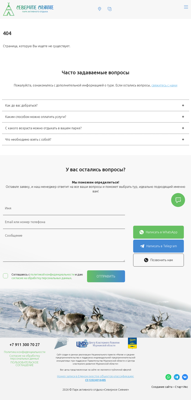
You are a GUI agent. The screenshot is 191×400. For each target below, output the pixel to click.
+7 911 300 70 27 (25, 344)
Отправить (106, 276)
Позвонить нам (158, 260)
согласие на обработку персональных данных (41, 278)
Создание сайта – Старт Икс (169, 386)
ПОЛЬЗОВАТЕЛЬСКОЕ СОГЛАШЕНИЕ (25, 364)
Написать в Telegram (158, 246)
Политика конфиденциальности (24, 352)
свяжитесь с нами (164, 85)
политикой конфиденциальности (52, 274)
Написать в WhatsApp (158, 232)
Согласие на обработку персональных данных (24, 357)
